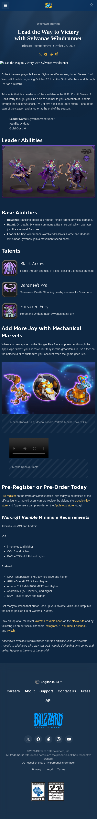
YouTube (67, 625)
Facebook (80, 625)
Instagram (51, 625)
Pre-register (9, 495)
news (48, 621)
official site (78, 621)
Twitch (11, 630)
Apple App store (64, 505)
